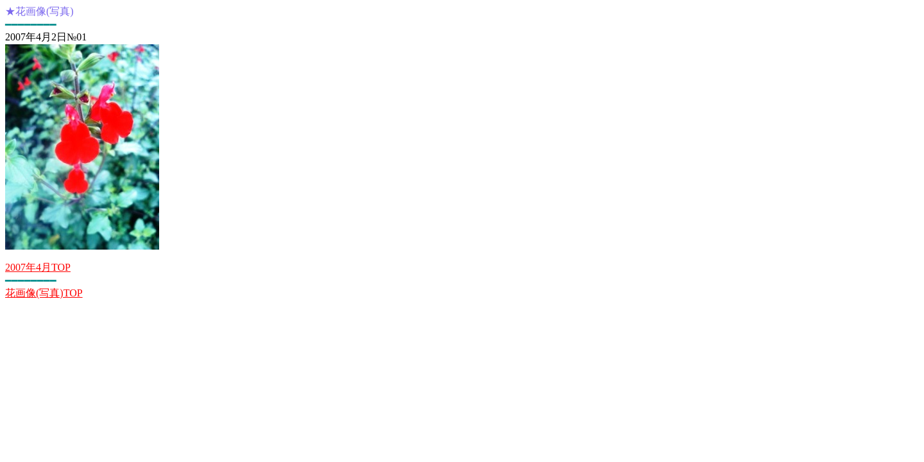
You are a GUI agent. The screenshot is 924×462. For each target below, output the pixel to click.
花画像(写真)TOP (44, 292)
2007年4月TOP (38, 267)
